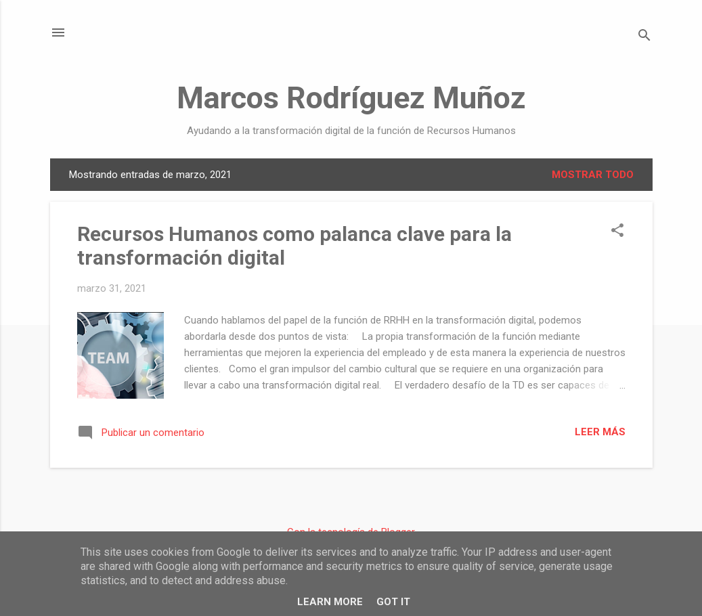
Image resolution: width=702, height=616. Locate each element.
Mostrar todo (593, 175)
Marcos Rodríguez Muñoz (351, 98)
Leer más (600, 432)
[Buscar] (644, 37)
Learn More (330, 602)
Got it (393, 602)
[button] (617, 231)
